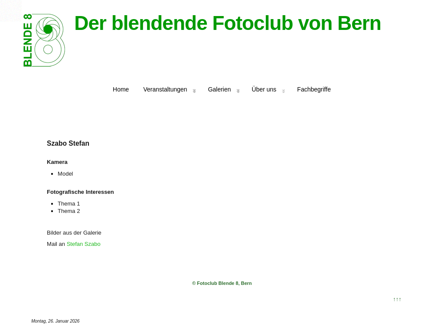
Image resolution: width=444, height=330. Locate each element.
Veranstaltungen (165, 89)
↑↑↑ (397, 299)
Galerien (219, 89)
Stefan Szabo (84, 244)
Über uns (264, 89)
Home (121, 89)
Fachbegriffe (314, 89)
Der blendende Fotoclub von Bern (227, 23)
